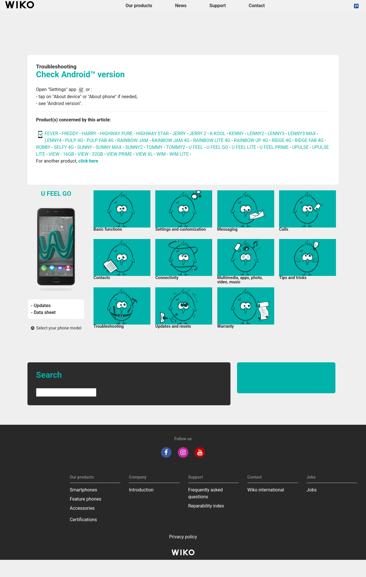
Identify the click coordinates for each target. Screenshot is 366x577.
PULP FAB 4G (100, 140)
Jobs (312, 490)
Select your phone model (56, 328)
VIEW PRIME (119, 154)
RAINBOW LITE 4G (211, 140)
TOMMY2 (175, 147)
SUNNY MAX (109, 147)
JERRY (179, 133)
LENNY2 (255, 133)
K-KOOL (217, 133)
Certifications (83, 519)
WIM (161, 154)
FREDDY (70, 133)
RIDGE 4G (281, 140)
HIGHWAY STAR (153, 133)
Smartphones (83, 490)
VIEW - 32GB (90, 154)
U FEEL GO (217, 147)
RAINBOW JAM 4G (171, 140)
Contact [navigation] (257, 5)
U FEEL (196, 147)
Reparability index (206, 506)
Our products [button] (139, 5)
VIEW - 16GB (61, 154)
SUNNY (84, 147)
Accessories (82, 508)
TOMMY (154, 147)
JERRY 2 (197, 133)
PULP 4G (74, 140)
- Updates (41, 305)
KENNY (236, 133)
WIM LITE (179, 154)
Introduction (141, 490)
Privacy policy (183, 537)
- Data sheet (43, 312)
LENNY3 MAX (302, 133)
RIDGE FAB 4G (310, 140)
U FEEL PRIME (274, 147)
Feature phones (85, 499)
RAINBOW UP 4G (251, 140)
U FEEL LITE (244, 147)
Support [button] (217, 5)
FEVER (52, 133)
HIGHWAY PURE (117, 133)
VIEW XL (144, 154)
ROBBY (43, 147)
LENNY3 (276, 133)
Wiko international (265, 490)
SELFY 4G (64, 147)
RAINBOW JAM (133, 140)
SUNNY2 (134, 147)
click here (88, 161)
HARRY (90, 133)
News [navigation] (180, 5)
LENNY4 (53, 140)
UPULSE (301, 147)
